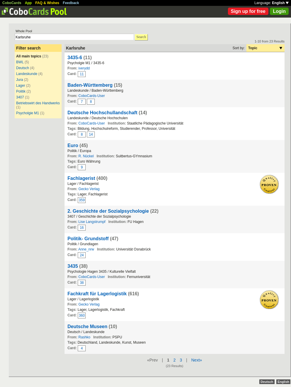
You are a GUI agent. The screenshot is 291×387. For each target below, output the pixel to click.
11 (82, 74)
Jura (19, 80)
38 (82, 283)
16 (82, 228)
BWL (20, 62)
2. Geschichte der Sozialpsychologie (108, 211)
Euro (72, 145)
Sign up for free (248, 11)
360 (82, 315)
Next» (196, 360)
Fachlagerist (81, 178)
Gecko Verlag (88, 189)
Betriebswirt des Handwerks (38, 103)
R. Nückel (86, 156)
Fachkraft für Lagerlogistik (97, 293)
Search (141, 37)
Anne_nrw (86, 249)
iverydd (84, 68)
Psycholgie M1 (27, 113)
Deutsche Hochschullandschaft (102, 112)
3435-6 (74, 57)
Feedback (71, 3)
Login (279, 11)
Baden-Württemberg (90, 85)
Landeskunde (26, 74)
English (280, 3)
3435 (72, 266)
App (28, 3)
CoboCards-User (91, 96)
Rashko (84, 337)
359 (82, 200)
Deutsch (22, 68)
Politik (21, 91)
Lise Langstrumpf (91, 222)
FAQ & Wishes (47, 3)
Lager (20, 85)
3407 (20, 97)
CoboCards (11, 3)
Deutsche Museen (87, 326)
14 (91, 134)
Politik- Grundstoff (88, 238)
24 (82, 255)
